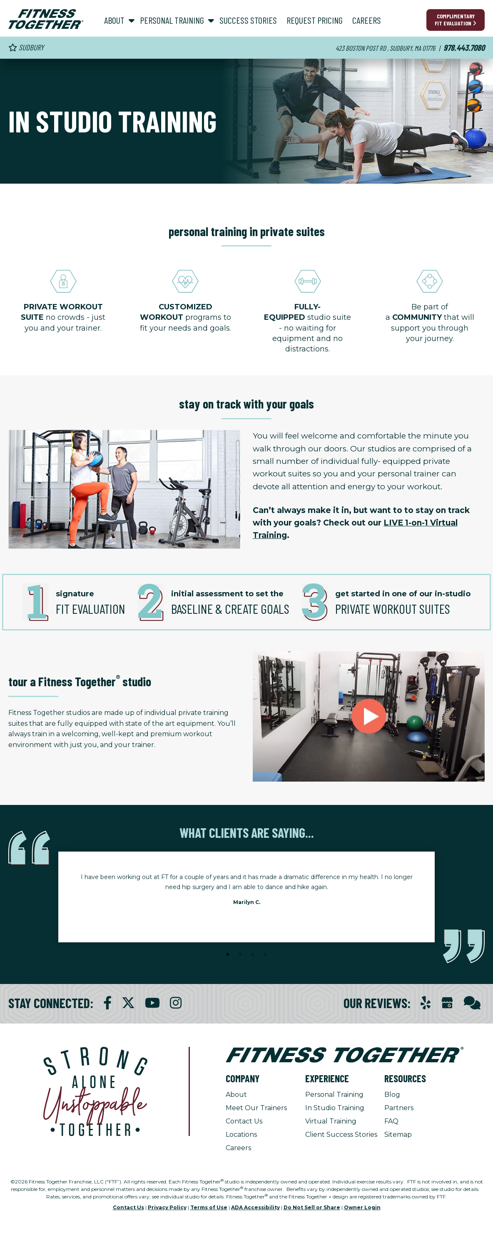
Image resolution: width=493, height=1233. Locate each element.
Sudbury (26, 47)
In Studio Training (334, 1108)
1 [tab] (228, 955)
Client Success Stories (341, 1134)
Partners (398, 1108)
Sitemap (398, 1134)
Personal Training (334, 1094)
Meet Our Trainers (256, 1108)
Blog (392, 1094)
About (236, 1094)
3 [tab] (253, 955)
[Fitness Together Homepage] (45, 19)
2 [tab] (240, 955)
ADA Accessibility (255, 1207)
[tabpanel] (246, 892)
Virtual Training (330, 1121)
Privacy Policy (167, 1207)
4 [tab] (265, 955)
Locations (241, 1134)
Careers (238, 1148)
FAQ (391, 1121)
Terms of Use (208, 1207)
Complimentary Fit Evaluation (455, 19)
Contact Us (244, 1121)
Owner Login (362, 1207)
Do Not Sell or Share (312, 1207)
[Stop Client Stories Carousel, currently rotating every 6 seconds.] (246, 966)
